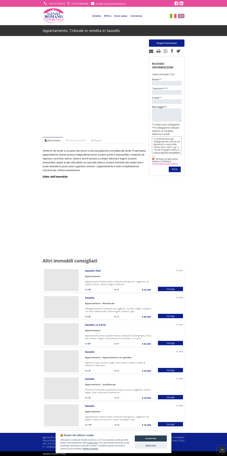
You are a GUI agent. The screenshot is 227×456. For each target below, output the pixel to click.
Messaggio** (159, 106)
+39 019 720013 (54, 3)
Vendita (96, 15)
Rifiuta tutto (151, 446)
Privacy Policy (177, 440)
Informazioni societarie (172, 437)
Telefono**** (160, 88)
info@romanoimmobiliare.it (108, 3)
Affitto (107, 15)
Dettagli (170, 289)
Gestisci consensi (90, 448)
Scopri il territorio (167, 43)
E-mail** (156, 97)
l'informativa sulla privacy (165, 165)
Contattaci (136, 15)
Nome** (156, 79)
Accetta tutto (150, 438)
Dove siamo (120, 15)
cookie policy (92, 443)
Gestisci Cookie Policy (54, 453)
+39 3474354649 (78, 3)
